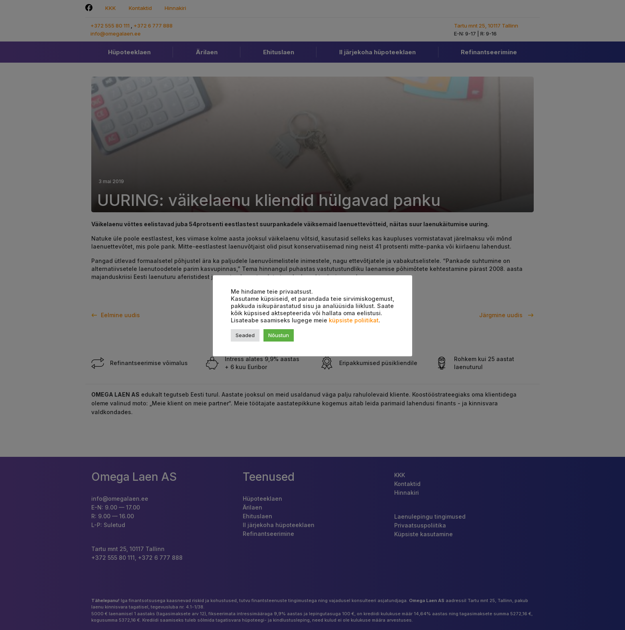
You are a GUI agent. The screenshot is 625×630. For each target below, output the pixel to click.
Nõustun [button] (278, 335)
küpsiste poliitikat (354, 320)
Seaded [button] (245, 335)
